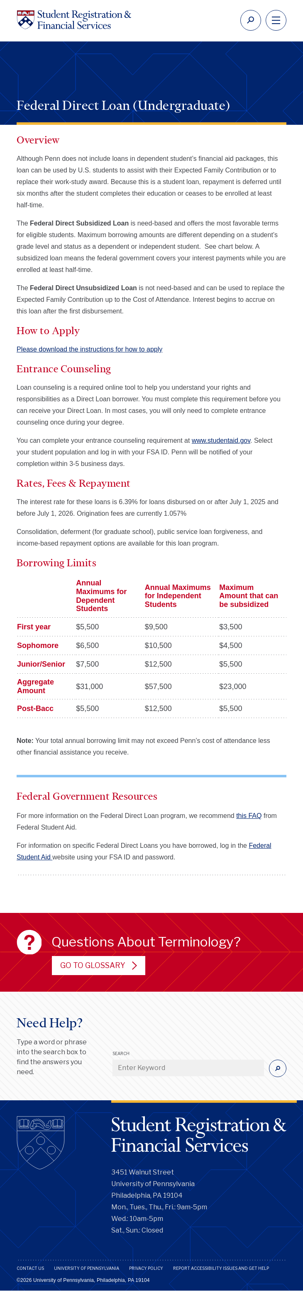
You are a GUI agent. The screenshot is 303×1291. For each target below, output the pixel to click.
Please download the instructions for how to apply (89, 349)
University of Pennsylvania (86, 1268)
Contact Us (30, 1268)
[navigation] (276, 20)
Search (121, 1053)
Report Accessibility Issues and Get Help (221, 1268)
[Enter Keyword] (188, 1068)
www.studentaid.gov (221, 440)
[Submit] (277, 1068)
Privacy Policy (146, 1268)
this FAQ (248, 815)
